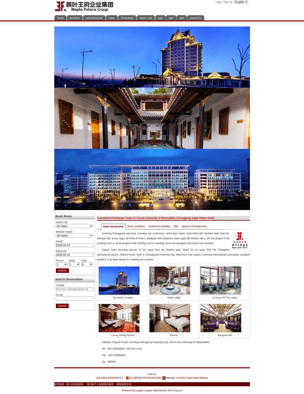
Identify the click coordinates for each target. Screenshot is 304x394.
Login (219, 2)
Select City (61, 222)
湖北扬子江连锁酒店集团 (100, 384)
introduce (75, 18)
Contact (60, 285)
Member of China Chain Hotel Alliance (184, 377)
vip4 (181, 18)
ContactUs (195, 18)
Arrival (59, 241)
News (112, 18)
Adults (72, 260)
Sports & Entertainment (194, 226)
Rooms (60, 260)
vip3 (171, 18)
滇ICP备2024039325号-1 (109, 377)
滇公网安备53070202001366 (143, 377)
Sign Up (228, 2)
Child (84, 260)
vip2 (160, 18)
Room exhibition (136, 226)
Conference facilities (159, 226)
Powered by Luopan (133, 390)
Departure (61, 251)
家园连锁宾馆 (124, 384)
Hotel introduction (113, 226)
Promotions (127, 18)
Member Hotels (64, 231)
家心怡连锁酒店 (75, 384)
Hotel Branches (94, 18)
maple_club (146, 18)
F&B (176, 226)
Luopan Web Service (155, 390)
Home (60, 18)
